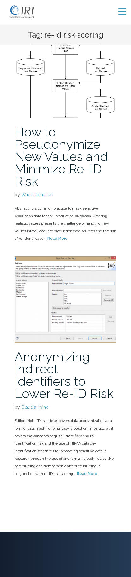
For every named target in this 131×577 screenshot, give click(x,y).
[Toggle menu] (119, 11)
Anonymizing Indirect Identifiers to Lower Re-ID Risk (64, 375)
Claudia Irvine (34, 407)
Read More (57, 238)
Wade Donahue (37, 194)
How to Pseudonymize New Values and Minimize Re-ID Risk (61, 156)
